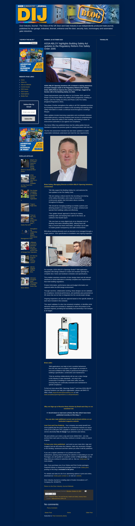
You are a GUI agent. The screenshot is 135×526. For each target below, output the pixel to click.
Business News (53, 496)
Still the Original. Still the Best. (32, 269)
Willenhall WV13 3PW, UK (59, 498)
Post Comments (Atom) (59, 516)
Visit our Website (26, 84)
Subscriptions (25, 94)
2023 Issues (24, 89)
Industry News (82, 496)
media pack (83, 459)
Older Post (89, 512)
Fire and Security (63, 496)
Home (69, 512)
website (78, 476)
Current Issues (25, 87)
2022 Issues (24, 91)
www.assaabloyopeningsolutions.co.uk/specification (61, 394)
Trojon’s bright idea (33, 205)
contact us (65, 476)
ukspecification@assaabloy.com (63, 392)
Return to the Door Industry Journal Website (58, 486)
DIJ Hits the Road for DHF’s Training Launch (33, 259)
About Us (23, 82)
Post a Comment (52, 508)
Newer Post (48, 512)
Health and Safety (73, 496)
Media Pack (24, 96)
